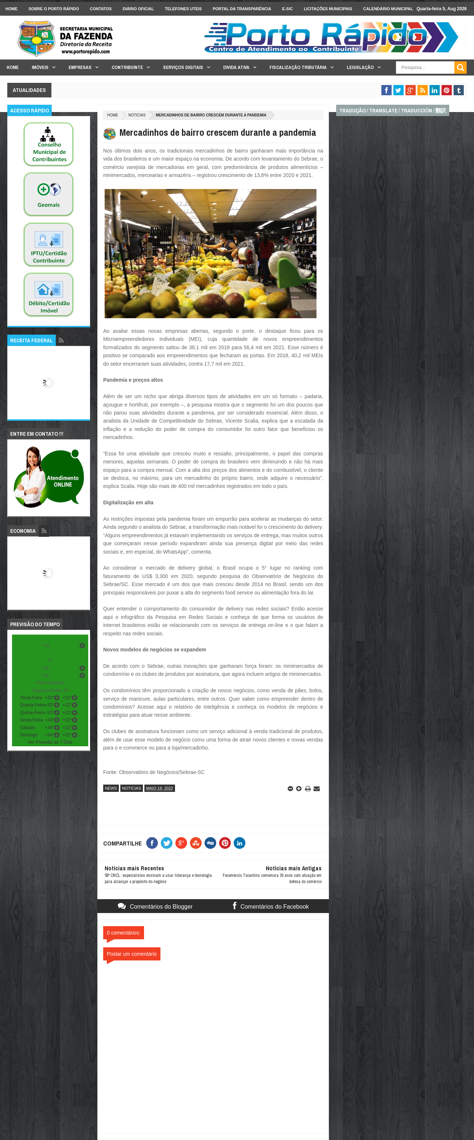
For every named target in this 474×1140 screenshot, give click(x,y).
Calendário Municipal (388, 9)
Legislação (360, 67)
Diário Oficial (138, 9)
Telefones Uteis (183, 9)
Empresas (80, 67)
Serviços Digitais (183, 67)
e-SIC (287, 9)
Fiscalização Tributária (298, 67)
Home (11, 9)
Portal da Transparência (242, 9)
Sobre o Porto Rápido (53, 9)
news (111, 788)
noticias (136, 115)
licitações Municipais (328, 9)
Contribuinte (127, 67)
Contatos (101, 9)
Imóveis (40, 67)
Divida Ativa (236, 67)
